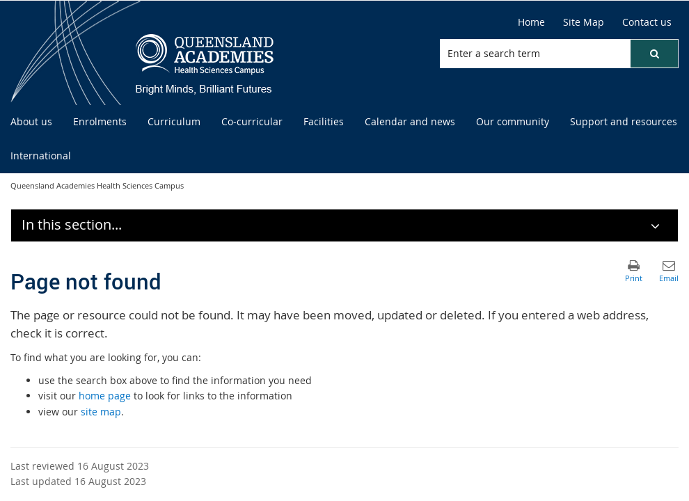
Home (531, 22)
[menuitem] (31, 122)
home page (105, 395)
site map (101, 411)
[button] (654, 53)
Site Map (583, 22)
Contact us (647, 22)
